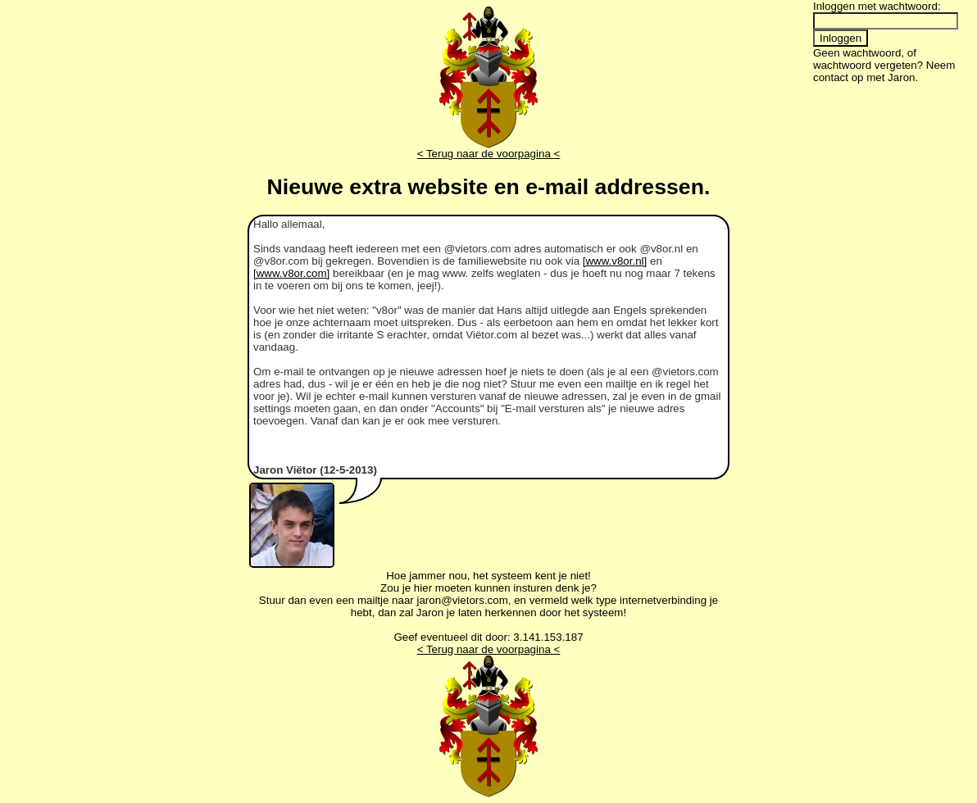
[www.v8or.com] (291, 273)
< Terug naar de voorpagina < (489, 153)
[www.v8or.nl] (615, 261)
